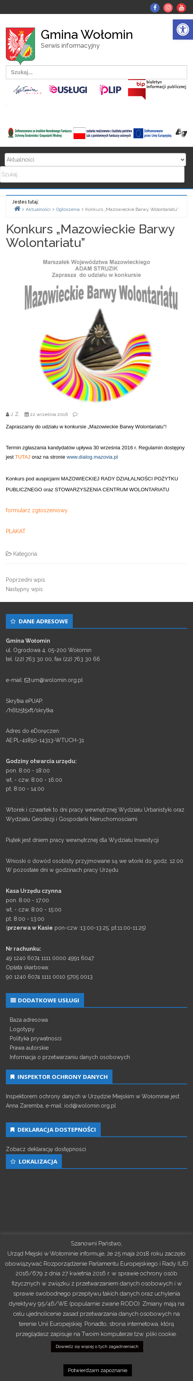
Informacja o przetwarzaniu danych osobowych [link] (70, 1057)
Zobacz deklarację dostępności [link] (46, 1149)
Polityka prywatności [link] (35, 1038)
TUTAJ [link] (22, 457)
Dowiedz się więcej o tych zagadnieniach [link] (97, 1346)
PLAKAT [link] (16, 531)
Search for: (95, 159)
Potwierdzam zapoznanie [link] (97, 1370)
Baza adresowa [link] (29, 1020)
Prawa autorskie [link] (29, 1048)
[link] (183, 29)
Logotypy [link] (22, 1029)
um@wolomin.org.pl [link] (57, 680)
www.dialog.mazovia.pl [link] (92, 457)
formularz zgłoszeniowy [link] (37, 510)
